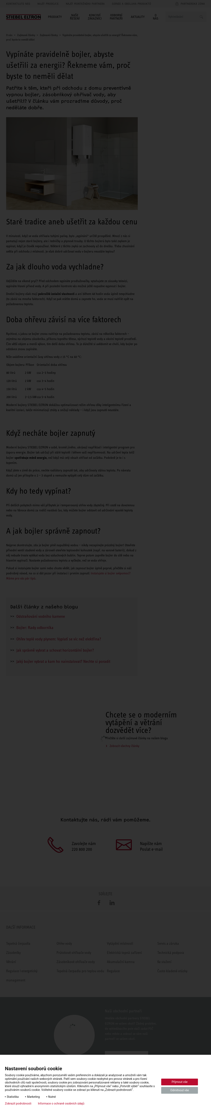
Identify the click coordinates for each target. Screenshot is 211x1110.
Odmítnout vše (179, 1090)
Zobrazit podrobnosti (18, 1103)
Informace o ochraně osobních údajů (61, 1103)
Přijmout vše (180, 1082)
